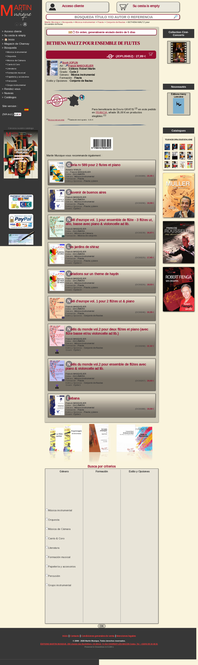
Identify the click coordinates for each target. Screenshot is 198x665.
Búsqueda (9, 47)
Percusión (54, 575)
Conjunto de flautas (115, 22)
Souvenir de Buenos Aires (86, 192)
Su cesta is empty (14, 35)
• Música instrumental (16, 52)
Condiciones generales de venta (97, 635)
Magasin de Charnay (15, 43)
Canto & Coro (56, 537)
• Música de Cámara (16, 60)
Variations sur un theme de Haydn (93, 273)
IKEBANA (73, 398)
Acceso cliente (73, 6)
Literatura (53, 547)
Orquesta (53, 519)
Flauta (100, 22)
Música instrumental (85, 22)
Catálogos (9, 97)
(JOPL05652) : (129, 56)
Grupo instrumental (59, 584)
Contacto (74, 635)
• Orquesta (11, 56)
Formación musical (59, 556)
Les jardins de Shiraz (83, 246)
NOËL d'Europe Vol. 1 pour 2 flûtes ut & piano (100, 301)
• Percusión (11, 81)
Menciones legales (126, 635)
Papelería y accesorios (62, 565)
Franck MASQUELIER (79, 65)
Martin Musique (52, 22)
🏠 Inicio (8, 39)
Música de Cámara (59, 528)
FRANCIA (101, 111)
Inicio (65, 635)
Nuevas (7, 93)
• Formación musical (16, 72)
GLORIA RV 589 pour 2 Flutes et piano (93, 164)
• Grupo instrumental (16, 85)
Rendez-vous (11, 89)
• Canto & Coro (13, 64)
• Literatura (11, 68)
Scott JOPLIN (69, 62)
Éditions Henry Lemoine (178, 103)
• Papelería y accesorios (17, 77)
